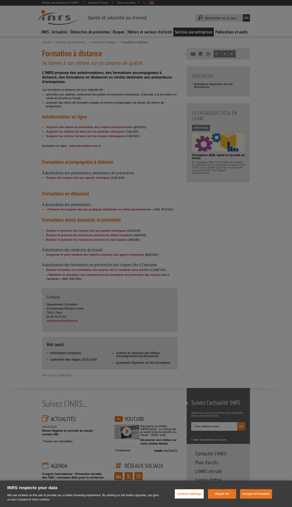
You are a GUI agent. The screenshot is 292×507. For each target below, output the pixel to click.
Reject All (222, 499)
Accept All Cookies (256, 499)
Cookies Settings (189, 499)
